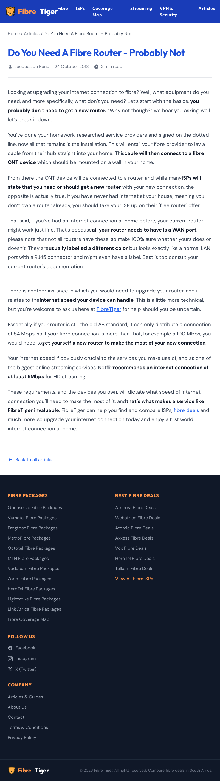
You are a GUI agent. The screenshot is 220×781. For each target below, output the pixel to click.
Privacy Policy (22, 737)
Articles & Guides (25, 697)
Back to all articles (30, 460)
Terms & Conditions (28, 727)
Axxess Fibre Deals (134, 538)
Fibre (31, 11)
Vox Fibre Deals (131, 548)
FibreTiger (109, 309)
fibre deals (186, 410)
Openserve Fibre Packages (35, 508)
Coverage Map (102, 11)
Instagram (22, 658)
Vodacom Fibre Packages (33, 568)
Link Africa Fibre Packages (34, 609)
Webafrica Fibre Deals (137, 518)
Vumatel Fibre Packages (32, 518)
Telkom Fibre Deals (134, 568)
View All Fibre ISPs (134, 579)
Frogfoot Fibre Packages (33, 528)
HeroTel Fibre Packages (31, 589)
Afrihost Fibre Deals (135, 508)
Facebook (21, 648)
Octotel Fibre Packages (31, 548)
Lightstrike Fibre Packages (34, 599)
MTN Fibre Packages (28, 558)
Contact (16, 717)
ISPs (80, 8)
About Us (17, 707)
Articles (206, 8)
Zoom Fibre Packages (29, 579)
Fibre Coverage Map (28, 619)
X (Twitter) (22, 669)
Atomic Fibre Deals (134, 528)
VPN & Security (168, 11)
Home (14, 33)
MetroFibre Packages (29, 538)
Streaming (141, 8)
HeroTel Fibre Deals (135, 558)
